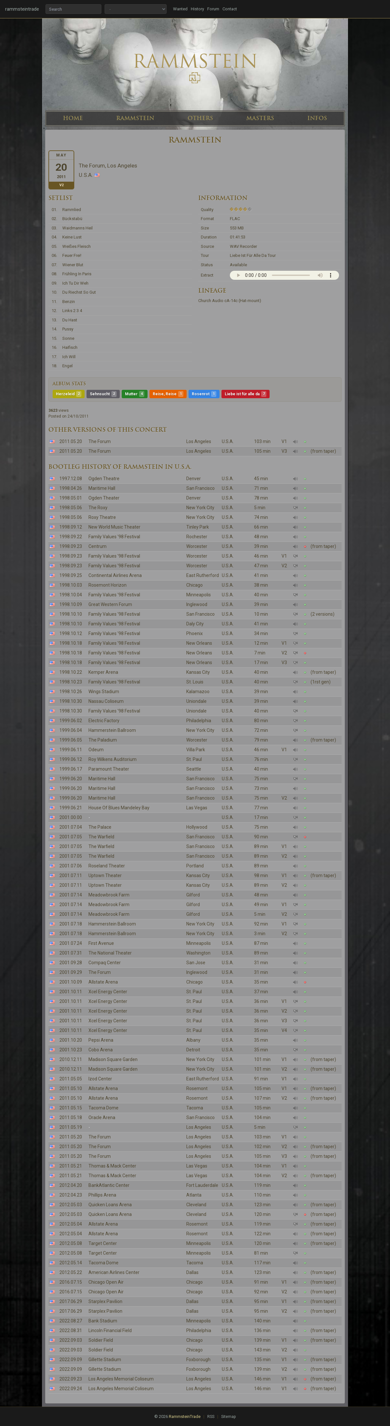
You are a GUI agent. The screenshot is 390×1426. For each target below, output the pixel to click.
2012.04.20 (70, 1185)
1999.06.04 (70, 730)
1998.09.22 (70, 536)
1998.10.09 (70, 604)
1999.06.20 (70, 778)
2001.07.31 (70, 953)
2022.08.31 (70, 1330)
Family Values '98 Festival (114, 536)
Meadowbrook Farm (108, 894)
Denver (193, 478)
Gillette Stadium (104, 1359)
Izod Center (100, 1078)
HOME (73, 118)
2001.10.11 (70, 991)
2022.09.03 (70, 1340)
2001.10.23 (70, 1049)
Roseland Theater (106, 865)
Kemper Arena (103, 672)
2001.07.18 (70, 923)
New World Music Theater (114, 527)
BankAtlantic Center (108, 1185)
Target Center (102, 1243)
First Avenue (101, 943)
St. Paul (194, 759)
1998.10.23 (70, 681)
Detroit (193, 1049)
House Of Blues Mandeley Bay (118, 807)
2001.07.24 (70, 943)
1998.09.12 (70, 527)
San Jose (195, 962)
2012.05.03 (70, 1204)
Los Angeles (198, 441)
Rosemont (197, 1088)
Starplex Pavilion (105, 1301)
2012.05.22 (70, 1272)
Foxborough (198, 1359)
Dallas (192, 1272)
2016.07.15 (70, 1282)
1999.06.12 (70, 759)
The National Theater (110, 953)
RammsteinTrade (184, 1416)
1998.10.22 (70, 672)
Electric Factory (103, 720)
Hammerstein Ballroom (112, 730)
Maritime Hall (101, 488)
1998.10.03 (70, 585)
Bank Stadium (102, 1320)
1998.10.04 (70, 594)
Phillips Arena (102, 1195)
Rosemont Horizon (107, 585)
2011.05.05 (70, 1078)
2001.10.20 (70, 1040)
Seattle (193, 769)
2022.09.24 (70, 1388)
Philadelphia (198, 720)
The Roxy (98, 507)
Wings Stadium (103, 691)
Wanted (180, 8)
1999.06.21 (70, 807)
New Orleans (199, 643)
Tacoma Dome (103, 1107)
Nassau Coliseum (106, 701)
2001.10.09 (70, 982)
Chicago (194, 585)
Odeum (96, 749)
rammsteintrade (22, 9)
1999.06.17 (70, 769)
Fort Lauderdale (202, 1185)
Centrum (97, 546)
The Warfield (101, 836)
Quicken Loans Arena (110, 1204)
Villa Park (195, 749)
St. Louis (194, 681)
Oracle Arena (101, 1117)
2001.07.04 (70, 827)
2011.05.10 (70, 1088)
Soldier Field (100, 1340)
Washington (198, 953)
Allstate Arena (103, 982)
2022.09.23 (70, 1378)
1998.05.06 (70, 507)
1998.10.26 (70, 691)
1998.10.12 (70, 633)
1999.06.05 (70, 740)
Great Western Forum (110, 604)
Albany (193, 1040)
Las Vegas (196, 807)
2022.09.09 (70, 1359)
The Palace (99, 827)
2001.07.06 (70, 865)
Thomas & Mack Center (112, 1165)
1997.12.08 (70, 478)
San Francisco (200, 488)
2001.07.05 (70, 836)
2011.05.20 (70, 441)
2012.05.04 (70, 1224)
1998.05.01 (70, 498)
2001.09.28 (70, 962)
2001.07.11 (70, 875)
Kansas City (198, 672)
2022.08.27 (70, 1320)
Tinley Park (197, 527)
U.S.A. (228, 441)
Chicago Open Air (106, 1282)
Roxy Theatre (102, 517)
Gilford (193, 894)
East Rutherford (202, 575)
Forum (213, 8)
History (197, 8)
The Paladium (102, 740)
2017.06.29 (70, 1301)
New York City (200, 507)
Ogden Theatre (103, 478)
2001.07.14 (70, 894)
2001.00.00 (70, 817)
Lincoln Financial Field (110, 1330)
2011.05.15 (70, 1107)
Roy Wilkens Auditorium (112, 759)
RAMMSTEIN (135, 118)
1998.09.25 (70, 575)
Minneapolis (198, 594)
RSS (210, 1416)
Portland (195, 865)
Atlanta (193, 1195)
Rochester (196, 536)
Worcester (196, 546)
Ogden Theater (103, 498)
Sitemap (228, 1416)
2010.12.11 (70, 1059)
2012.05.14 (70, 1262)
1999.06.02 (70, 720)
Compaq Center (104, 962)
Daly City (195, 623)
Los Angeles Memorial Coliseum (121, 1378)
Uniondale (196, 701)
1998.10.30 (70, 701)
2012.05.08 (70, 1243)
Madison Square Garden (113, 1059)
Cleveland (196, 1204)
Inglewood (196, 604)
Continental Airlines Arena (115, 575)
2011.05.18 (70, 1117)
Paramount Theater (108, 769)
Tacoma (194, 1107)
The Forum (99, 441)
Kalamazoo (198, 691)
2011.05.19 (70, 1127)
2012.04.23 (70, 1195)
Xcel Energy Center (107, 991)
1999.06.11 (70, 749)
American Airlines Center (113, 1272)
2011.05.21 (70, 1165)
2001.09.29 (70, 972)
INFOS (317, 118)
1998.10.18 (70, 643)
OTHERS (200, 118)
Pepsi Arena (100, 1040)
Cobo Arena (100, 1049)
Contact (229, 8)
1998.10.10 (70, 614)
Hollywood (196, 827)
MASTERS (260, 118)
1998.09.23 (70, 546)
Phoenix (194, 633)
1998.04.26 (70, 488)
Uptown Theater (105, 875)
